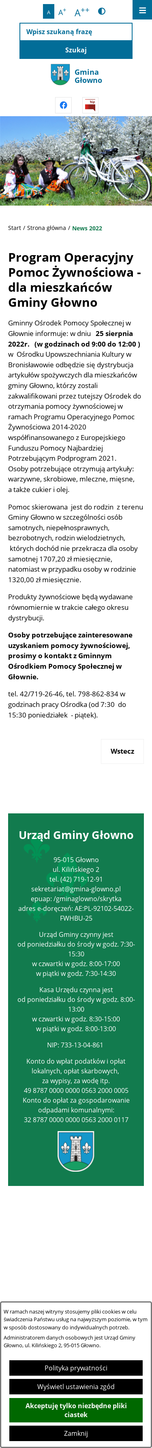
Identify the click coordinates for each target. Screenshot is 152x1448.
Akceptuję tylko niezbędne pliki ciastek (76, 1410)
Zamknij (76, 1433)
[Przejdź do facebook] (63, 105)
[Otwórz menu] (142, 10)
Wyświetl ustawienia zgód (76, 1386)
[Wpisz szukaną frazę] (76, 32)
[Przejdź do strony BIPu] (90, 105)
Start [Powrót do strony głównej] (14, 227)
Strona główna (46, 227)
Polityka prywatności (76, 1367)
